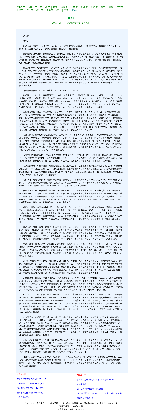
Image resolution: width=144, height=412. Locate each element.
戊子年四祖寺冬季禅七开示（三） (31, 383)
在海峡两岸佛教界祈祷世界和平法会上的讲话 (95, 380)
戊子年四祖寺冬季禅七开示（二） (31, 388)
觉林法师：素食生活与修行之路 (90, 389)
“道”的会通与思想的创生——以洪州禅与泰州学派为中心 (100, 393)
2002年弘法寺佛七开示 (86, 398)
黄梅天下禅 (81, 384)
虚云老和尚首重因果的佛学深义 (30, 393)
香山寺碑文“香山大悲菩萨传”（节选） (32, 379)
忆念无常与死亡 (23, 397)
